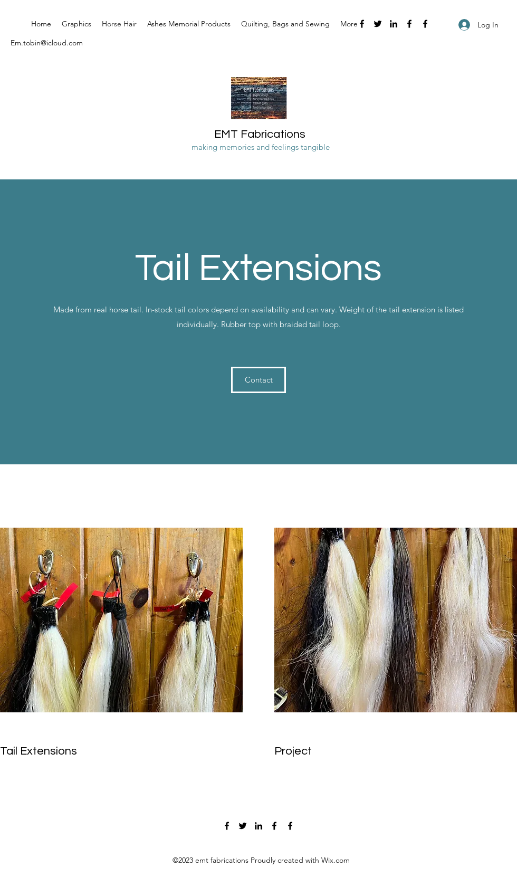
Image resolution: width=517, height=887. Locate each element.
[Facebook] (362, 23)
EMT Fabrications (259, 134)
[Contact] (258, 380)
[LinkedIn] (393, 23)
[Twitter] (377, 23)
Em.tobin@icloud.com (47, 42)
